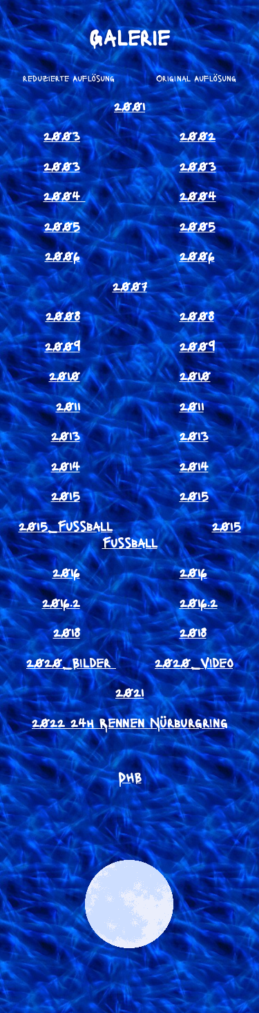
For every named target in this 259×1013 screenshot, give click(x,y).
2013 (65, 435)
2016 (66, 571)
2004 (65, 195)
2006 (62, 255)
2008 (63, 315)
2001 (129, 105)
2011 (68, 405)
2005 (62, 225)
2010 (64, 375)
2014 (65, 465)
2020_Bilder (68, 662)
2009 (62, 345)
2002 (197, 135)
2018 (66, 631)
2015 (65, 495)
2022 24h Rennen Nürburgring (129, 722)
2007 (130, 285)
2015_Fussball (66, 525)
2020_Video (194, 662)
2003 (62, 135)
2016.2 (61, 602)
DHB (130, 776)
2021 (129, 691)
